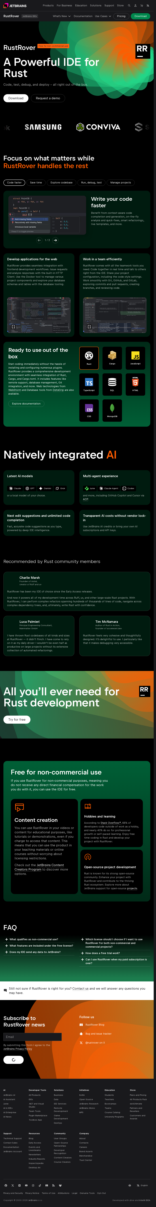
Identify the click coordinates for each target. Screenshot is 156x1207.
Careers (83, 1147)
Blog (31, 1138)
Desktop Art (35, 1167)
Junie (6, 1104)
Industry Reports (37, 1159)
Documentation (83, 16)
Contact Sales (10, 1143)
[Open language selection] (147, 5)
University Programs (114, 1117)
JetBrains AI (9, 1095)
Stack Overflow (110, 822)
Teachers (109, 1099)
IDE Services (60, 1104)
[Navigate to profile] (135, 5)
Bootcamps (110, 1104)
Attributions (64, 1193)
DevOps (58, 1123)
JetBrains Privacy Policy (17, 1048)
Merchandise (85, 1156)
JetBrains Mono (87, 1108)
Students (109, 1095)
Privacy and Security (13, 1193)
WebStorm (14, 390)
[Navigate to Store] (141, 5)
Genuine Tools (87, 1193)
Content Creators (63, 1157)
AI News (7, 1117)
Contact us (80, 988)
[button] (89, 358)
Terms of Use (48, 1193)
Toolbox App (35, 1120)
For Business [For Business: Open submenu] (64, 5)
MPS (81, 1112)
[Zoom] (13, 326)
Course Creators (62, 1162)
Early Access (35, 1143)
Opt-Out (101, 1193)
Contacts (83, 1143)
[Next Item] (55, 240)
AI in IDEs (8, 1108)
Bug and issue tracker (98, 1033)
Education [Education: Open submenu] (81, 5)
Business (58, 1095)
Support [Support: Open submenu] (109, 5)
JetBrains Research (88, 1104)
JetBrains (33, 1200)
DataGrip (58, 390)
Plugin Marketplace (38, 1115)
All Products (35, 1095)
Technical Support (12, 1138)
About (82, 1138)
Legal (74, 1193)
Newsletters (35, 1154)
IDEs (31, 1099)
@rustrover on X (95, 1042)
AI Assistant (9, 1099)
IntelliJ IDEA (144, 1200)
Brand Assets (86, 1151)
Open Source (86, 1099)
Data (56, 1099)
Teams (108, 1108)
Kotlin (82, 1095)
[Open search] (129, 5)
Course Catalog (112, 1112)
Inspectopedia (36, 1163)
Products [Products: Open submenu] (48, 5)
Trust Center (85, 1160)
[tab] (14, 183)
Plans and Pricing (138, 1095)
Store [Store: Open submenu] (120, 5)
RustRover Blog (94, 1024)
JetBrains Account (12, 1151)
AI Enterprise (9, 1112)
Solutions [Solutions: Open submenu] (95, 5)
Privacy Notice (32, 1193)
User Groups (60, 1138)
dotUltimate (136, 1104)
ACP (85, 499)
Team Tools (35, 1111)
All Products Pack (138, 1099)
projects (132, 888)
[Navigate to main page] (14, 5)
